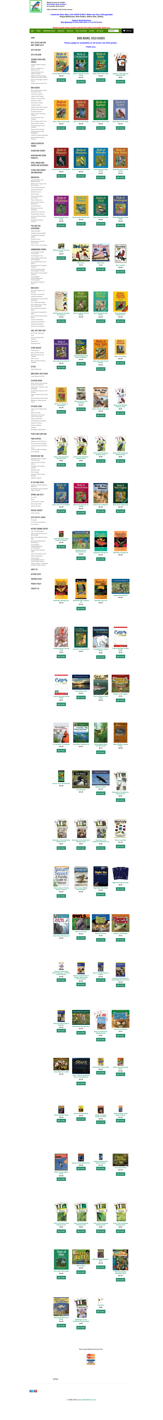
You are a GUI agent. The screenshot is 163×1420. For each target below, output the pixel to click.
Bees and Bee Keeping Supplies (38, 361)
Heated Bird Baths (36, 296)
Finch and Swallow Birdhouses (37, 197)
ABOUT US (34, 569)
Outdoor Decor (36, 380)
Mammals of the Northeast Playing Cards (61, 840)
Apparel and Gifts (37, 494)
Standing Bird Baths (37, 324)
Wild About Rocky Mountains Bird (120, 1272)
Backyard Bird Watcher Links (38, 550)
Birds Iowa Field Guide (80, 121)
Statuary (33, 427)
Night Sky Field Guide (101, 888)
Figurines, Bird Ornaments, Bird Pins (39, 485)
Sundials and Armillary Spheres (38, 466)
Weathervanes (35, 470)
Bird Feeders (35, 87)
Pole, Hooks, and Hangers (39, 245)
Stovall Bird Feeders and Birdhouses (38, 171)
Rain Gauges (35, 472)
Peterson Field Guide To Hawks (101, 973)
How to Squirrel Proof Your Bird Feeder (39, 534)
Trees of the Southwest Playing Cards (120, 1224)
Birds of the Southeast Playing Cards (100, 453)
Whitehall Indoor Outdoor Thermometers (38, 459)
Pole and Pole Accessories (36, 227)
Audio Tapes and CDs (37, 376)
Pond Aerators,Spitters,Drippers (39, 448)
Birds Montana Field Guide (81, 169)
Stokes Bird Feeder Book (101, 1067)
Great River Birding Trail (81, 744)
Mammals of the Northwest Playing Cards (81, 840)
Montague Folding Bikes (38, 429)
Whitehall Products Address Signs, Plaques (39, 489)
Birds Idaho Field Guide (101, 73)
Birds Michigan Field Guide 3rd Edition (81, 356)
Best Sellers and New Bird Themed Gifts (38, 43)
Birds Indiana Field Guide (61, 121)
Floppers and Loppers (120, 694)
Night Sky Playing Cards (120, 882)
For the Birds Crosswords (61, 744)
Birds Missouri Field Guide (61, 169)
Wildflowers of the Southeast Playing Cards (81, 1320)
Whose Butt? (81, 1266)
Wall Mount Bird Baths (38, 322)
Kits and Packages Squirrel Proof (39, 80)
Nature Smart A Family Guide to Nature (61, 888)
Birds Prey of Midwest (100, 505)
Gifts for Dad (36, 50)
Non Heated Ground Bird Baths (38, 309)
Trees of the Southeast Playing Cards (100, 1224)
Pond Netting (35, 451)
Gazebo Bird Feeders (38, 150)
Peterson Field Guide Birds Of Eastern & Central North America (61, 973)
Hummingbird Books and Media (38, 262)
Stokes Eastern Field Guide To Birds (120, 1114)
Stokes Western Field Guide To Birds (101, 1162)
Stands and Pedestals (37, 326)
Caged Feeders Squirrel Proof (38, 65)
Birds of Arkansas (120, 356)
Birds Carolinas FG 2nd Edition (81, 314)
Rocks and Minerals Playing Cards (100, 1032)
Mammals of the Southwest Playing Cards (100, 840)
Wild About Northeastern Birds (101, 1260)
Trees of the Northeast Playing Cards (81, 1224)
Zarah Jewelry (35, 513)
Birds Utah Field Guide (100, 217)
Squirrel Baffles (35, 231)
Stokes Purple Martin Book (81, 1163)
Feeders (38, 31)
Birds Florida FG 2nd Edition (101, 314)
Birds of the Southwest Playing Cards (120, 453)
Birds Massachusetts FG (61, 361)
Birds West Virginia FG (120, 505)
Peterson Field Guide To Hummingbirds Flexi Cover (120, 979)
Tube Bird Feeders (36, 94)
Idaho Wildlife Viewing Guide (120, 745)
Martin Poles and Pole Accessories (37, 242)
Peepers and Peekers (120, 933)
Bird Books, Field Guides (39, 373)
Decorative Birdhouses (38, 187)
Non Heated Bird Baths (38, 302)
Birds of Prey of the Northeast (81, 402)
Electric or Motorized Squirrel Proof (37, 69)
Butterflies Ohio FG (100, 600)
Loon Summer (81, 790)
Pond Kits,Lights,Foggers (38, 443)
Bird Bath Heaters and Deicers (38, 291)
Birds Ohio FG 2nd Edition (61, 505)
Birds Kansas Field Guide (100, 121)
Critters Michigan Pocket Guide (120, 649)
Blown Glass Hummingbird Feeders (39, 273)
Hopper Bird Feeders (37, 96)
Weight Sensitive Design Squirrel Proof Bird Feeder (39, 76)
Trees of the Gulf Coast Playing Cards (61, 1224)
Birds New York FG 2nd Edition (100, 361)
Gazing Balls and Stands (38, 421)
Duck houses (35, 194)
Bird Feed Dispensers (37, 333)
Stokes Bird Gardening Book (120, 1068)
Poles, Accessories (81, 31)
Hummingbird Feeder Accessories (37, 252)
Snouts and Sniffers (120, 1029)
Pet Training (34, 524)
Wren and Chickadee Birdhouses (37, 203)
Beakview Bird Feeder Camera (37, 138)
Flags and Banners (37, 418)
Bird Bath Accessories (37, 294)
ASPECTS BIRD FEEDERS (39, 135)
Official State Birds (36, 556)
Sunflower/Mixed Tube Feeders (38, 126)
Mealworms (34, 341)
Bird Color (81, 263)
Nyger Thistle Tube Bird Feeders (38, 114)
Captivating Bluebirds (120, 595)
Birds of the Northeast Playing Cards (61, 457)
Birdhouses (61, 31)
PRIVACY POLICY (36, 583)
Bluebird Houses (36, 192)
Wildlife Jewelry (36, 510)
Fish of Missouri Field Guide (101, 697)
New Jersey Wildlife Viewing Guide (81, 888)
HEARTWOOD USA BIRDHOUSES (37, 180)
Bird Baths (70, 31)
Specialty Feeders (36, 111)
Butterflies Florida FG (101, 552)
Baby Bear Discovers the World (61, 250)
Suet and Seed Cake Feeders (37, 118)
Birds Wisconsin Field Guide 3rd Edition (61, 539)
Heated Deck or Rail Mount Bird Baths (39, 299)
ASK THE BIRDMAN (37, 531)
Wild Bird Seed (35, 343)
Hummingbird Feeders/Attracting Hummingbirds (36, 278)
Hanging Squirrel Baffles (38, 233)
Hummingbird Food (37, 256)
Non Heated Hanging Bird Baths (39, 312)
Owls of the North (81, 931)
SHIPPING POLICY (36, 579)
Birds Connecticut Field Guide (81, 74)
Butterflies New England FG (81, 601)
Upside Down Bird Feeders (39, 107)
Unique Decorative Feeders (37, 144)
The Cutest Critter (120, 1167)
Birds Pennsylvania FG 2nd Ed (80, 505)
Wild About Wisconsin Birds (61, 1318)
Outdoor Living (36, 406)
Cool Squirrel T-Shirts (37, 501)
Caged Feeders (36, 105)
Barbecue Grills (35, 412)
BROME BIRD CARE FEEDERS (37, 132)
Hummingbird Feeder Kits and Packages (39, 258)
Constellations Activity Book (100, 649)
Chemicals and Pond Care (39, 446)
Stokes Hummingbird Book (61, 1172)
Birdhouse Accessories (38, 212)
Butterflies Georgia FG (120, 552)
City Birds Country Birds (81, 649)
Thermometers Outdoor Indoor (38, 463)
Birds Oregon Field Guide (81, 217)
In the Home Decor (37, 482)
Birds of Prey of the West (101, 409)
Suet (32, 335)
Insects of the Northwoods (61, 783)
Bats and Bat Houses (37, 352)
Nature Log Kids (120, 840)
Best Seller (100, 31)
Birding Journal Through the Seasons (61, 314)
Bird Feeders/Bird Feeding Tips (39, 538)
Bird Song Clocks (36, 504)
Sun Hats (34, 497)
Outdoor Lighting (36, 425)
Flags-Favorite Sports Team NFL (39, 395)
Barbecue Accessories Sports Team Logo (38, 415)
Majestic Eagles (101, 787)
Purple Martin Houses (37, 214)
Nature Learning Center (39, 528)
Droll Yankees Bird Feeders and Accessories (39, 164)
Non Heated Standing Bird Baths (39, 316)
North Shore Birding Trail (61, 936)
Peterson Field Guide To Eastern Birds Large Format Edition (81, 977)
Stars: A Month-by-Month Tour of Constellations (81, 1076)
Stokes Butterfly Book (81, 1113)
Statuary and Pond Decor (39, 441)
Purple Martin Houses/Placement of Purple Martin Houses (37, 559)
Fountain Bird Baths (37, 319)
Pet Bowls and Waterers (38, 522)
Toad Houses (35, 350)
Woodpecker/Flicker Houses (37, 220)
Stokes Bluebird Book (61, 1115)
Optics (33, 366)
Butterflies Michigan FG (61, 600)
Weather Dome (35, 239)
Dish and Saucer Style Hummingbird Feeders (38, 270)
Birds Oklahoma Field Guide (61, 218)
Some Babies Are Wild (61, 1072)
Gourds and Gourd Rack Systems (38, 217)
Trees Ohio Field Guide (61, 1271)
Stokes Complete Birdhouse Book (100, 1115)
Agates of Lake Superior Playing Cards (120, 74)
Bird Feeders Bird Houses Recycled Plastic (39, 91)
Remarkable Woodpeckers (81, 1026)
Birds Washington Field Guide (120, 218)
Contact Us (35, 588)
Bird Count (100, 263)
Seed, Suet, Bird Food (38, 330)
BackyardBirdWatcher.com (86, 1400)
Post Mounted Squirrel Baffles (38, 236)
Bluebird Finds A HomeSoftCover (80, 551)
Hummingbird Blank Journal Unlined (100, 745)
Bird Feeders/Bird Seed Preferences (38, 541)
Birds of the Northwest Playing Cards (81, 457)
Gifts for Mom (36, 54)
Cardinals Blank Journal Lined (61, 649)
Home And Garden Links (38, 554)
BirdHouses (35, 177)
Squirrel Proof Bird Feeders (38, 60)
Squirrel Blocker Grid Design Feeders (37, 72)
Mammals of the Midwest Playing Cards (120, 793)
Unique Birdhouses (37, 189)
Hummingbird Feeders (49, 31)
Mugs (32, 499)
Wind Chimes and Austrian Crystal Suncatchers (39, 384)
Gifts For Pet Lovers (38, 517)
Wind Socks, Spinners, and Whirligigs (39, 387)
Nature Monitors (36, 506)
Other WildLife (36, 348)
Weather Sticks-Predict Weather (38, 475)
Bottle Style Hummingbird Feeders (39, 266)
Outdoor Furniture (36, 423)
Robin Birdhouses (36, 200)
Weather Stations (36, 478)
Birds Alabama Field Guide (61, 73)
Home (32, 31)
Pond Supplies (36, 438)
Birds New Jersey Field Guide (120, 170)
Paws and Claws (100, 933)
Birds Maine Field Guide (120, 121)
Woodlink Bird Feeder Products (38, 156)
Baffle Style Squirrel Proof (39, 83)
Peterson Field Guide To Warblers (61, 1024)
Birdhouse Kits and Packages (37, 208)
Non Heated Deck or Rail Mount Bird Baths (38, 305)
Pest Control (35, 358)
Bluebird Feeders (36, 100)
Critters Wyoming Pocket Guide (61, 697)
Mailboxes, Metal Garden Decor (38, 401)
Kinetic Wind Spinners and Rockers (39, 391)
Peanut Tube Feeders (37, 129)
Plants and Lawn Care (39, 434)
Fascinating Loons (81, 691)
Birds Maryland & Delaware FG (120, 314)
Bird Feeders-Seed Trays (38, 121)
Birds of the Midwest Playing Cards (120, 405)
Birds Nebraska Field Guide (101, 170)
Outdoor (91, 31)
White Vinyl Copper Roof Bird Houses (38, 184)
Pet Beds (34, 520)
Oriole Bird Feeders (37, 103)
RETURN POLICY (36, 574)
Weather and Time (37, 456)
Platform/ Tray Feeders (38, 98)
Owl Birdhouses (36, 206)
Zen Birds (101, 1305)
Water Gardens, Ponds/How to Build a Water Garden (39, 564)
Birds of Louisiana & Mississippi (61, 404)
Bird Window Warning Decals (37, 282)
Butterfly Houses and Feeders (37, 355)
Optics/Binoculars (36, 369)
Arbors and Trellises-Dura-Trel (39, 409)
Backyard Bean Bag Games (39, 398)
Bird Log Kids (120, 265)
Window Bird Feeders (37, 109)
